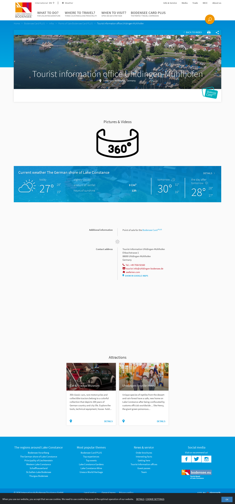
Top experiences (91, 456)
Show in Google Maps (135, 275)
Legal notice (90, 492)
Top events (91, 460)
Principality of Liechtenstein (38, 460)
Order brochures (144, 452)
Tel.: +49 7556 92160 (134, 264)
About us (216, 2)
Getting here (144, 460)
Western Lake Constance (38, 464)
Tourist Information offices (144, 464)
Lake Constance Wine (91, 468)
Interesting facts (144, 456)
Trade (195, 2)
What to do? (48, 13)
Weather (67, 2)
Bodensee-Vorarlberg (38, 452)
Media (185, 2)
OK (227, 499)
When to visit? (113, 13)
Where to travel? (81, 13)
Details (209, 173)
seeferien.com (131, 272)
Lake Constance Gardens (91, 464)
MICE (205, 2)
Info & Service (170, 2)
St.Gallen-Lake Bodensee (38, 472)
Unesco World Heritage (91, 472)
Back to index (193, 32)
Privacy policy (126, 492)
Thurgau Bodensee (38, 475)
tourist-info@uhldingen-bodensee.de (143, 268)
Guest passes (143, 468)
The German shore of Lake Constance (38, 456)
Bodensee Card (152, 230)
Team (144, 472)
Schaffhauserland (38, 468)
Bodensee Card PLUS (148, 13)
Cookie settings (155, 499)
